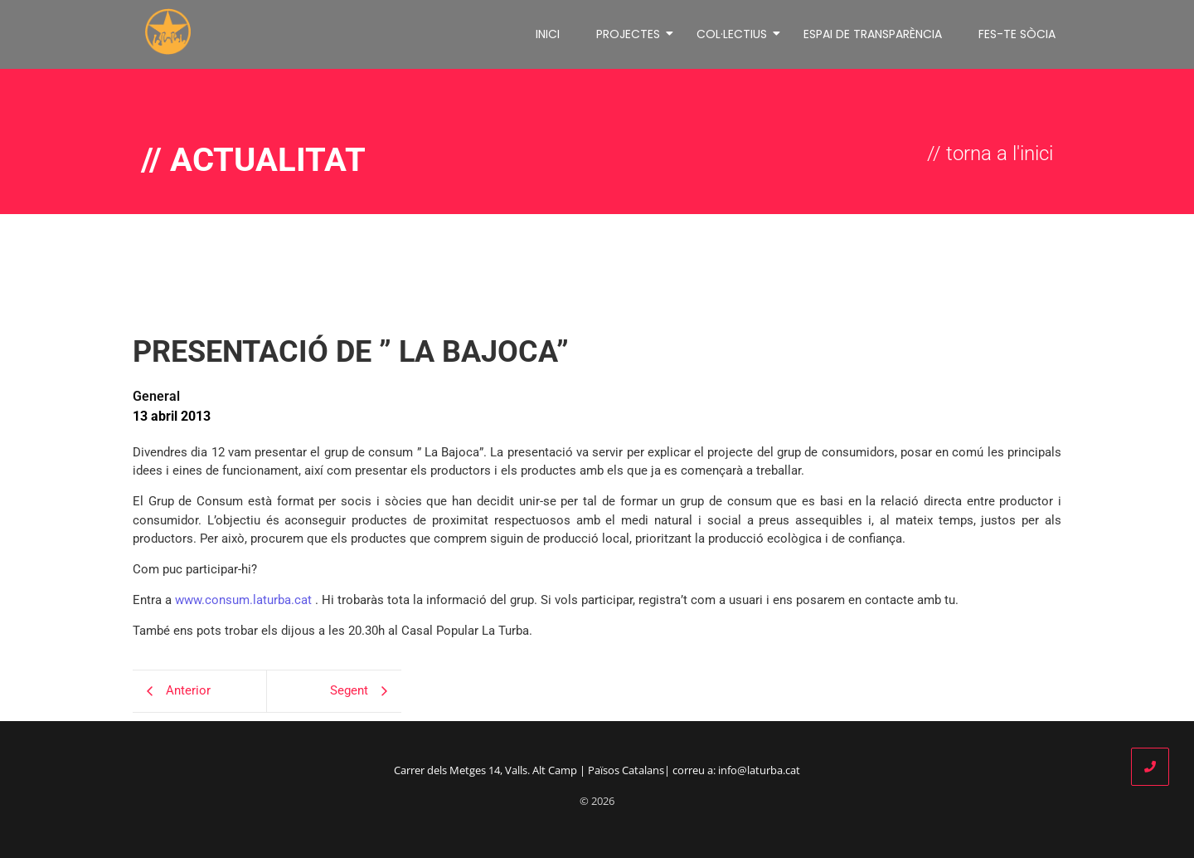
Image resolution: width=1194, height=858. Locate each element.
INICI (548, 31)
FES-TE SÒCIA (1017, 31)
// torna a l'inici (990, 148)
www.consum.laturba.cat (243, 594)
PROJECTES (631, 31)
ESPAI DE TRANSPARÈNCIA (872, 31)
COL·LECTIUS (734, 31)
